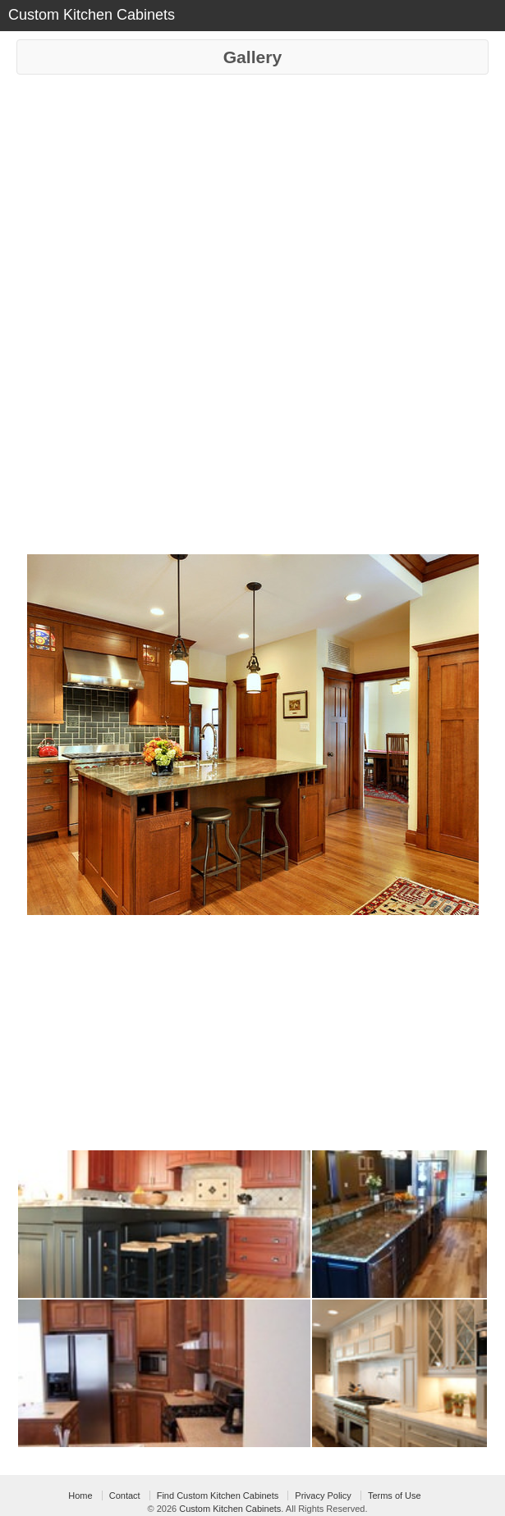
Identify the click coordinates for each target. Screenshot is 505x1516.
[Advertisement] (252, 197)
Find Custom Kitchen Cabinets (218, 1495)
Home (80, 1495)
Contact (124, 1495)
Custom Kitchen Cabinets (230, 1509)
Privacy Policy (323, 1495)
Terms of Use (394, 1495)
